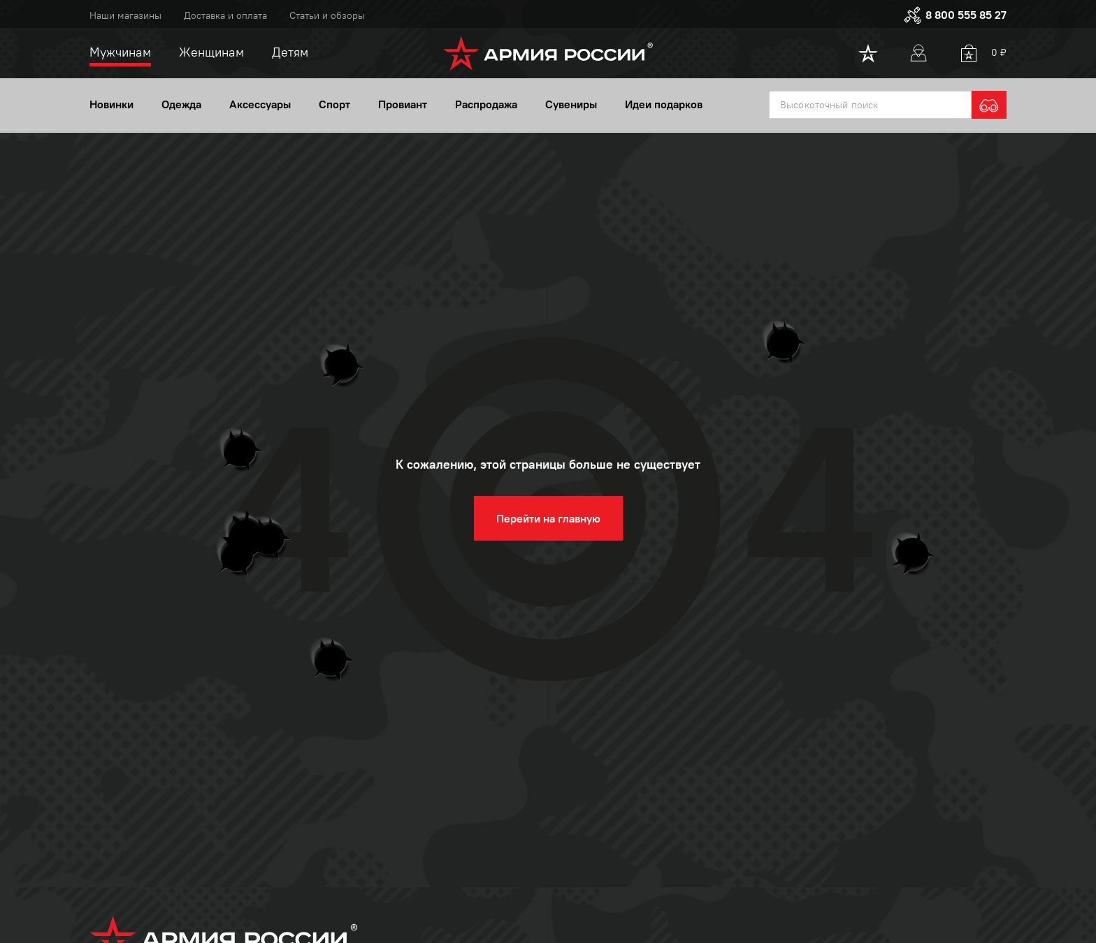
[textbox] (870, 106)
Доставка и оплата (225, 16)
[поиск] (870, 106)
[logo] (548, 53)
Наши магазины (125, 16)
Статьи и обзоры (327, 16)
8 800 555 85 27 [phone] (955, 15)
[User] (918, 53)
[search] (989, 106)
